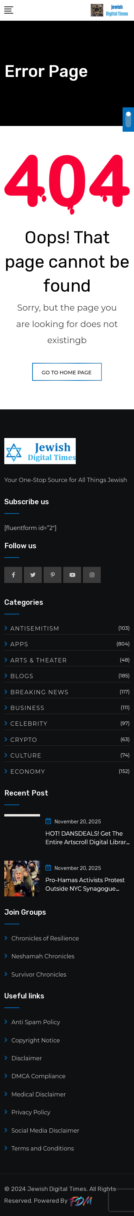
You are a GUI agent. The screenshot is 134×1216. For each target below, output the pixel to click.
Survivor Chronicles (38, 974)
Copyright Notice (35, 1040)
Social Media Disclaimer (45, 1130)
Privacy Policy (30, 1112)
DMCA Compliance (38, 1076)
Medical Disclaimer (38, 1094)
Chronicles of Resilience (45, 938)
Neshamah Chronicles (42, 956)
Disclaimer (26, 1058)
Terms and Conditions (42, 1148)
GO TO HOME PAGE (67, 372)
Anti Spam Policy (35, 1022)
